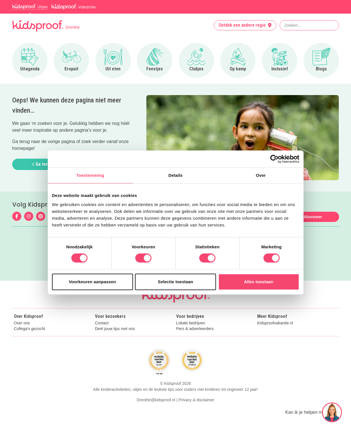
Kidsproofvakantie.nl (275, 323)
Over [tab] (261, 175)
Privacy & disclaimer (196, 400)
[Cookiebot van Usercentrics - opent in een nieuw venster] (274, 159)
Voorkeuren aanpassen (92, 281)
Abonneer (313, 217)
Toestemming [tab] (90, 175)
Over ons (22, 323)
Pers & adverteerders (195, 329)
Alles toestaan (258, 281)
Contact (102, 323)
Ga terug (42, 164)
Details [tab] (176, 175)
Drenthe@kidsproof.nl (156, 400)
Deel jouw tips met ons (115, 329)
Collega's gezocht (29, 329)
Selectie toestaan (175, 281)
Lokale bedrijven (190, 323)
